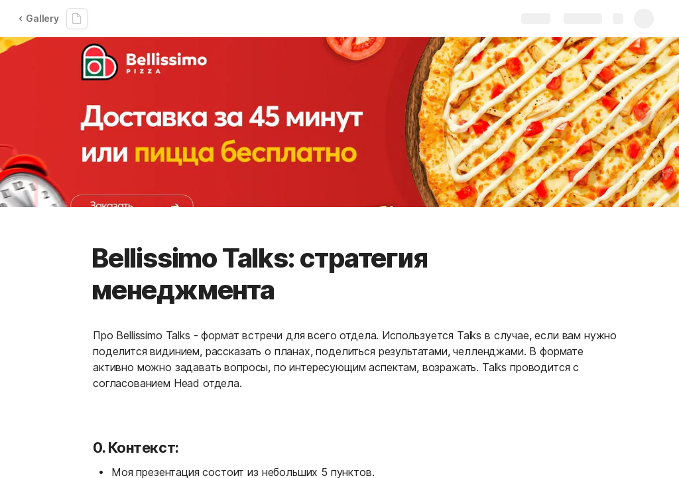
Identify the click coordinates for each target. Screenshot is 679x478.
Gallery (38, 18)
